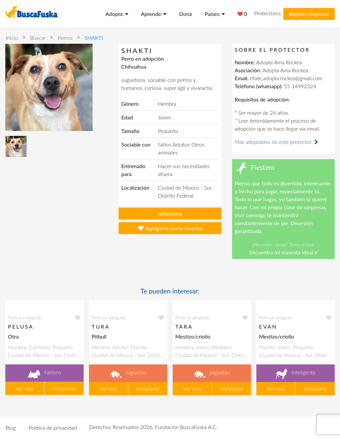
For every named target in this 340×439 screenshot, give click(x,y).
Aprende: (153, 14)
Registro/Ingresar (309, 14)
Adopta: (117, 14)
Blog (11, 427)
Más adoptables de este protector (277, 142)
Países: (215, 14)
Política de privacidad (53, 427)
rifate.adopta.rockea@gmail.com (286, 78)
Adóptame (170, 213)
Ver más (25, 388)
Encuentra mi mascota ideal (283, 252)
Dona (185, 14)
